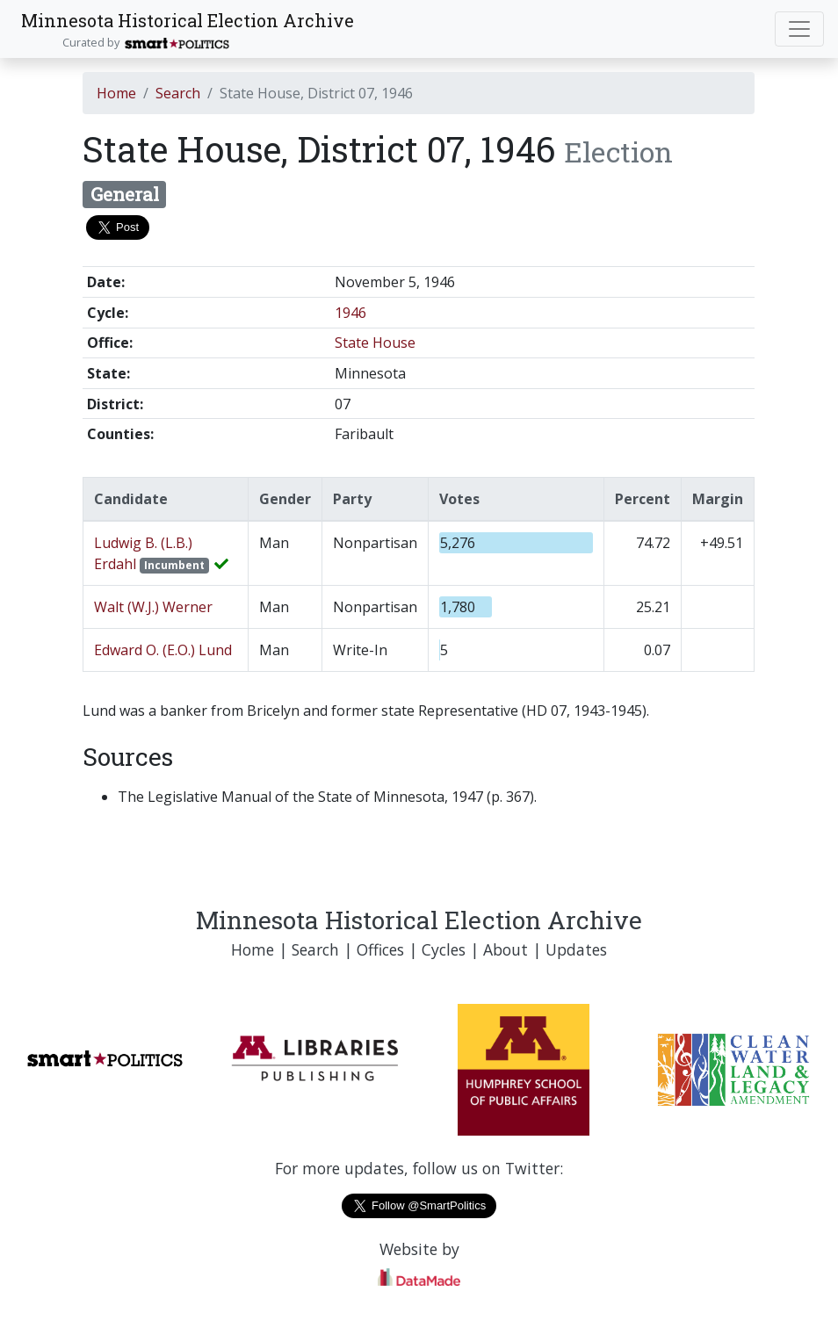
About (505, 949)
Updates (576, 949)
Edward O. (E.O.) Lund (163, 650)
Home (116, 93)
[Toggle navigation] (799, 29)
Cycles (444, 949)
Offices (380, 949)
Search (177, 93)
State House (375, 342)
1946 (350, 312)
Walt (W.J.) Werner (153, 607)
